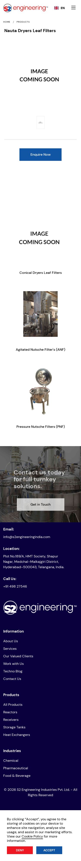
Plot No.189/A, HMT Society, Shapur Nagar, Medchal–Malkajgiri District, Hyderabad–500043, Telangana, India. (33, 561)
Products (23, 22)
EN (59, 8)
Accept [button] (49, 850)
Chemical (10, 760)
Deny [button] (20, 850)
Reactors (10, 712)
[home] (16, 8)
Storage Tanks (14, 727)
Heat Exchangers (16, 734)
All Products (12, 704)
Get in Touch (40, 513)
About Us (10, 641)
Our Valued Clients (18, 656)
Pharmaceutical (15, 768)
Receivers (11, 719)
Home (6, 22)
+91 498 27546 (15, 586)
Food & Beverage (16, 775)
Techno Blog (12, 671)
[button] (74, 8)
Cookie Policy (32, 836)
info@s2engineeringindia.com (26, 537)
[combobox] (59, 8)
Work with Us (13, 663)
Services (10, 648)
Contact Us (12, 678)
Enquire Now (40, 154)
